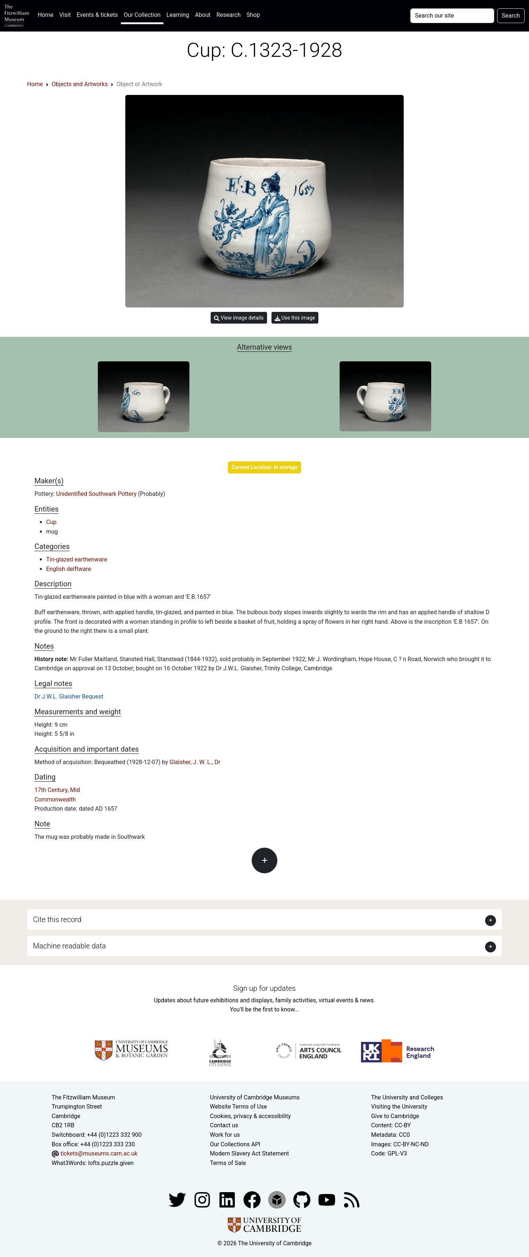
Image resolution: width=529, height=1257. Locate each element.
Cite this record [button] (57, 919)
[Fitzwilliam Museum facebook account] (227, 1199)
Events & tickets (97, 14)
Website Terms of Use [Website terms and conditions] (238, 1106)
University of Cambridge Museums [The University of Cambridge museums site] (255, 1097)
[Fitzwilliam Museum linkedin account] (252, 1199)
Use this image (295, 318)
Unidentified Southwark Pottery (97, 493)
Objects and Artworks (80, 84)
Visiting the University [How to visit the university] (399, 1106)
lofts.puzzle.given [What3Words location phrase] (110, 1163)
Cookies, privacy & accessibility (250, 1116)
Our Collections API (235, 1144)
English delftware (68, 568)
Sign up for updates (264, 988)
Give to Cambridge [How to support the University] (395, 1116)
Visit (65, 14)
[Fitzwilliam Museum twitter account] (178, 1199)
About (203, 14)
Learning (177, 14)
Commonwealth (55, 799)
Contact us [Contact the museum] (224, 1125)
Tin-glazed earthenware (76, 559)
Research (229, 14)
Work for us (225, 1134)
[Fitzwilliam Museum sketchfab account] (277, 1199)
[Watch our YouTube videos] (327, 1199)
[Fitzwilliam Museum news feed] (351, 1199)
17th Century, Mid (57, 789)
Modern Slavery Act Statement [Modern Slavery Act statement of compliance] (249, 1153)
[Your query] (452, 15)
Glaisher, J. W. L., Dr (195, 762)
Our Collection (142, 14)
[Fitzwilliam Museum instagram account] (202, 1199)
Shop (253, 14)
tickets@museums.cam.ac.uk (98, 1153)
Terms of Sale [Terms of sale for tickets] (228, 1163)
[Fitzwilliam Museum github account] (302, 1199)
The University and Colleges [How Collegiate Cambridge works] (407, 1097)
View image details (239, 318)
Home (47, 14)
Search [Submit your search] (511, 15)
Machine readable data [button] (69, 945)
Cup (51, 522)
